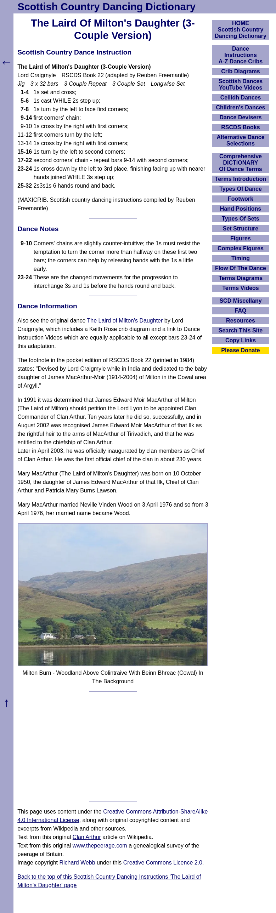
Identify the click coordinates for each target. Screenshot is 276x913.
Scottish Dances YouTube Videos (241, 84)
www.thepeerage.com (100, 846)
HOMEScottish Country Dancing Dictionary (240, 29)
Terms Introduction (240, 179)
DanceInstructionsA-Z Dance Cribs (241, 55)
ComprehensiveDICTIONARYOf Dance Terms (240, 162)
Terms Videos (240, 288)
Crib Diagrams (240, 71)
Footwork (240, 199)
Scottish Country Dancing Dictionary (107, 6)
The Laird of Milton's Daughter (125, 321)
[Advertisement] (112, 746)
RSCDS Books (240, 127)
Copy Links (240, 340)
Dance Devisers (240, 117)
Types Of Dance (240, 189)
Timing (240, 258)
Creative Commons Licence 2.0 (162, 863)
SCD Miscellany (240, 301)
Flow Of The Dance (240, 268)
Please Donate (240, 350)
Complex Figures (241, 248)
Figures (240, 238)
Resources (240, 321)
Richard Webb (77, 863)
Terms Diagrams (241, 278)
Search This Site (241, 330)
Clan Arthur (87, 837)
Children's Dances (240, 107)
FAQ (241, 311)
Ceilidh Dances (240, 98)
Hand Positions (240, 209)
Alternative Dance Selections (240, 140)
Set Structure (240, 229)
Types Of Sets (240, 219)
